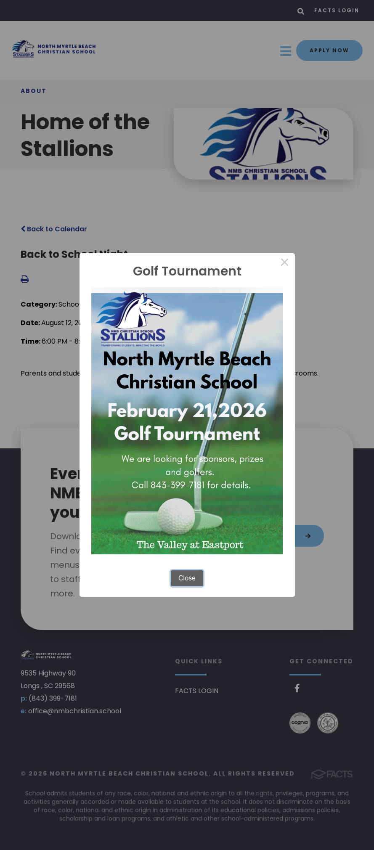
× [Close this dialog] (285, 263)
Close (187, 578)
